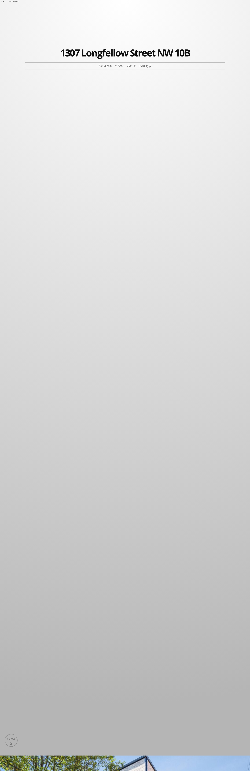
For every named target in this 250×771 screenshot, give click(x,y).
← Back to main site (9, 1)
